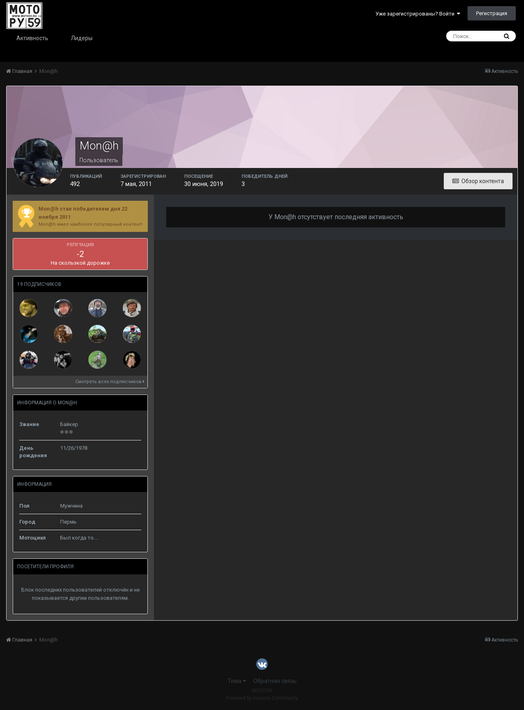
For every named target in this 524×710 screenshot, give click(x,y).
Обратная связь (275, 681)
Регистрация (491, 13)
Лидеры (82, 38)
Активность (32, 38)
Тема (237, 681)
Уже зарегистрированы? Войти (417, 14)
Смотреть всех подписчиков (110, 381)
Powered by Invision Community (262, 698)
